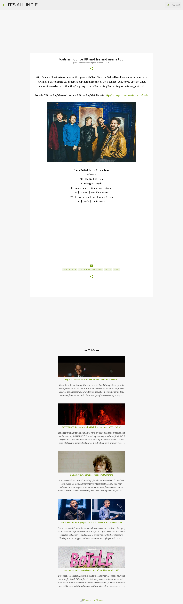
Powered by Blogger (91, 600)
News (116, 270)
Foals (108, 270)
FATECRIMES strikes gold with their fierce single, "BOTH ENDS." (91, 427)
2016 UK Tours (70, 270)
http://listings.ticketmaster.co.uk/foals (126, 95)
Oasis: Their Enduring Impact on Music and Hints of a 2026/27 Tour (91, 522)
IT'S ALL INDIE (23, 4)
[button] (91, 68)
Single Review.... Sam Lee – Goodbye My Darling (91, 475)
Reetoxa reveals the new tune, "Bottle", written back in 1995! (91, 570)
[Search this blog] (166, 5)
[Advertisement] (91, 320)
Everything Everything (91, 270)
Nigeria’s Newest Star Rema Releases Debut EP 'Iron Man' (91, 379)
